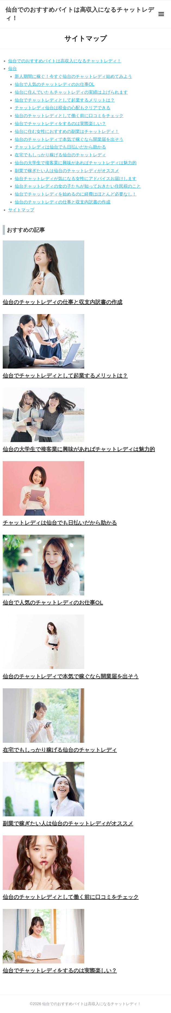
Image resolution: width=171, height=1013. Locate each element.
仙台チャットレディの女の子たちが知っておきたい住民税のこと (78, 186)
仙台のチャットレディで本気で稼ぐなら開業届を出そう (69, 139)
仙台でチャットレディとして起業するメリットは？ (65, 100)
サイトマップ (21, 210)
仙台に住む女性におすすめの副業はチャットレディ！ (67, 131)
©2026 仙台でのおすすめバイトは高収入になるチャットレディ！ (85, 1004)
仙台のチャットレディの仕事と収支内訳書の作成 (62, 202)
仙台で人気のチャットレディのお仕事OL (54, 84)
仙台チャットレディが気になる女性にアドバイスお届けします (75, 178)
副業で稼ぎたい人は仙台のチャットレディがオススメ (67, 170)
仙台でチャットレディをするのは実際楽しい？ (60, 123)
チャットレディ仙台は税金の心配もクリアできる (62, 107)
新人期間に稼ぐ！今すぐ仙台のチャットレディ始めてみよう (73, 76)
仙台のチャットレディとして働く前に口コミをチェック (69, 115)
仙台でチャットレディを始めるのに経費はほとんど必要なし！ (75, 194)
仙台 (12, 68)
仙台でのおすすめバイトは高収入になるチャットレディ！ (64, 61)
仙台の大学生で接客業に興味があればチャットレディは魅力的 (75, 162)
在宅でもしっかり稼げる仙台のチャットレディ (60, 155)
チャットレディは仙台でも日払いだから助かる (60, 147)
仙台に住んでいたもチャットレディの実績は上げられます (71, 92)
